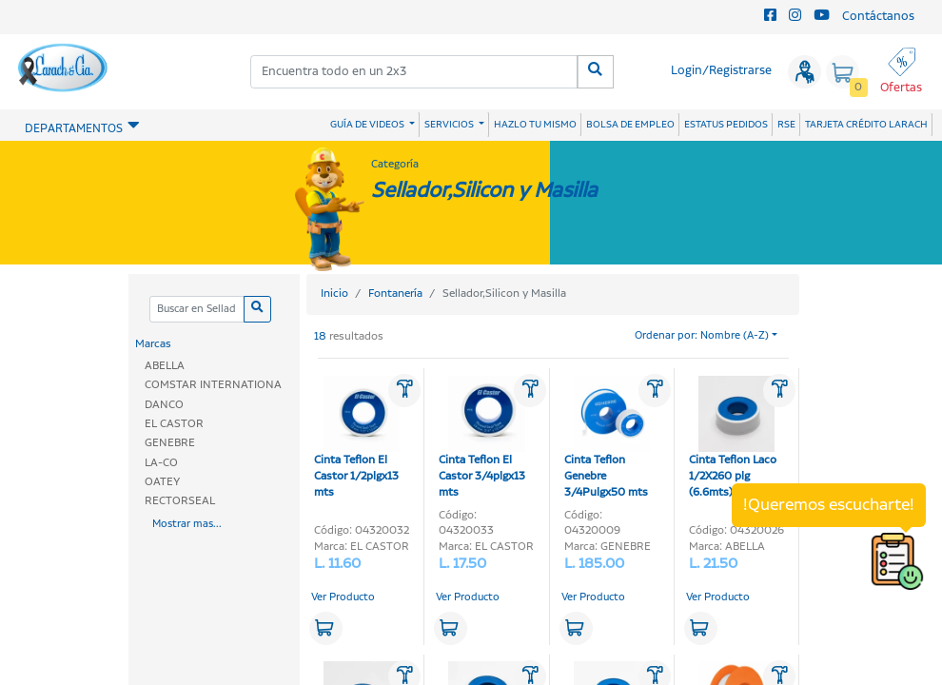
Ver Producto (343, 597)
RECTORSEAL (180, 501)
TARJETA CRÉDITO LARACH (866, 124)
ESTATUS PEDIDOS (726, 124)
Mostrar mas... (187, 524)
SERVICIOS (450, 124)
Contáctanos (878, 17)
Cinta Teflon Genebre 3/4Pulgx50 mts (607, 438)
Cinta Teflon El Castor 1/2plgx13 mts (357, 438)
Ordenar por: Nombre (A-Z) (702, 335)
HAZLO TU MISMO (535, 124)
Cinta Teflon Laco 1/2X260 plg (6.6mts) (732, 438)
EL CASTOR (174, 424)
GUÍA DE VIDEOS (368, 124)
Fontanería (395, 293)
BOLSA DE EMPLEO (630, 124)
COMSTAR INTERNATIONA (213, 385)
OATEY (162, 482)
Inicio (334, 293)
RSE (786, 124)
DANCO (164, 405)
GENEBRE (170, 443)
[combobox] (414, 71)
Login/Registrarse (721, 71)
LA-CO (161, 463)
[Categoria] (196, 309)
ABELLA (165, 366)
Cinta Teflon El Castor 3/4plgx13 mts (482, 438)
